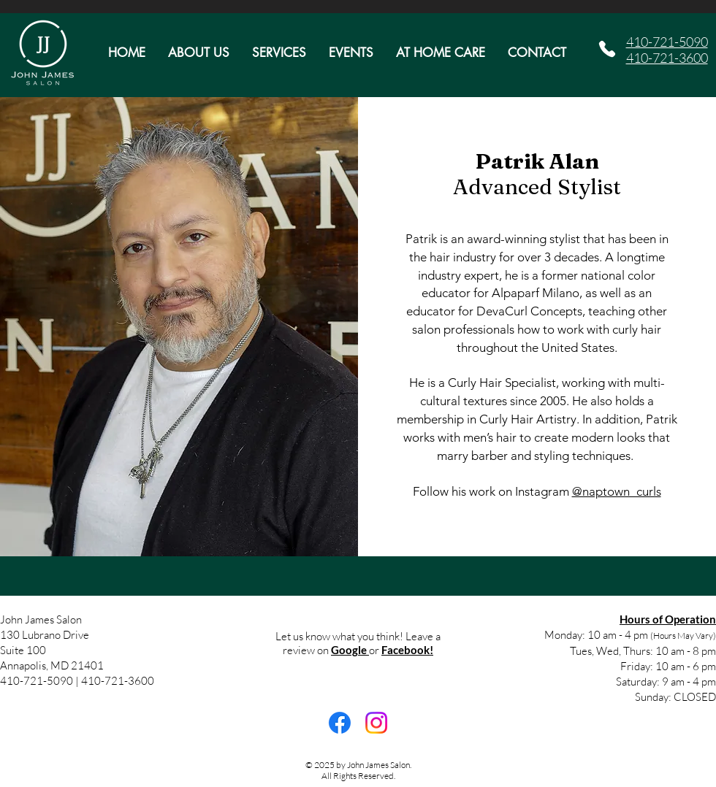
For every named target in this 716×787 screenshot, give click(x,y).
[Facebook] (339, 722)
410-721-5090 (667, 42)
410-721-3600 (667, 58)
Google (350, 649)
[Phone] (607, 49)
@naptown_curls (616, 491)
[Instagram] (376, 722)
